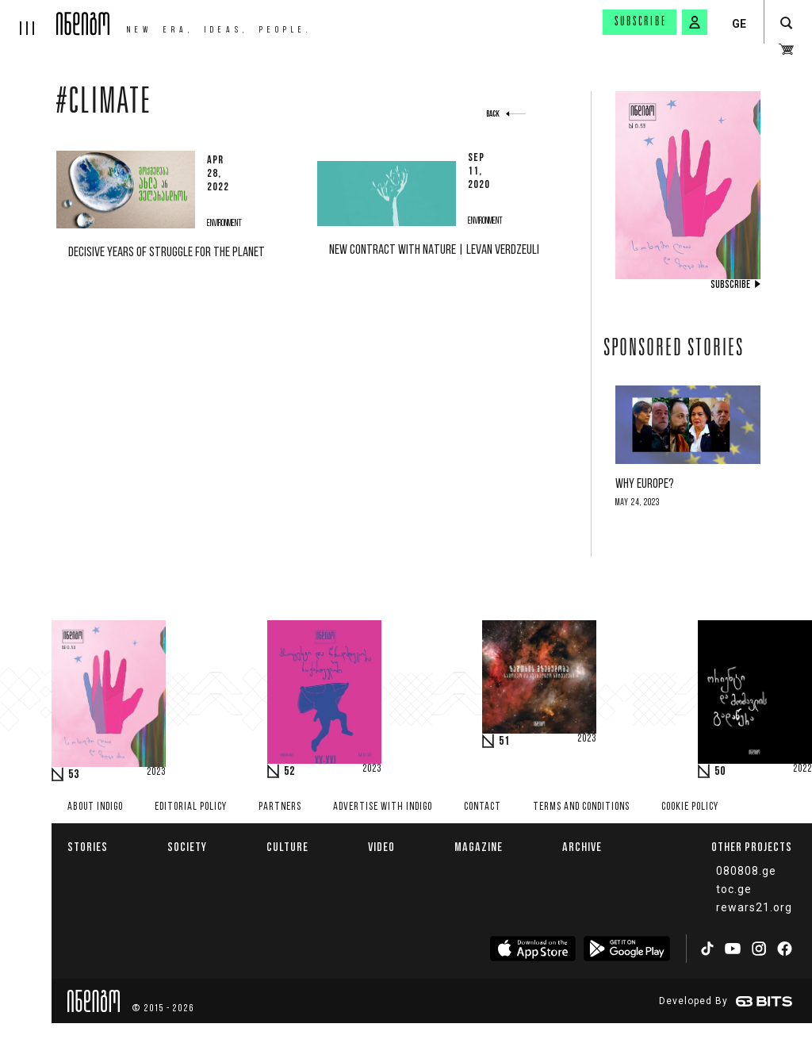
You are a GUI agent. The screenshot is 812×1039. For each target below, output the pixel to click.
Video (381, 846)
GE (739, 23)
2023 (156, 772)
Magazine (478, 846)
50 (720, 771)
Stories (87, 846)
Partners (280, 807)
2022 (802, 769)
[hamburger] (28, 17)
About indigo (95, 807)
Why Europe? (644, 484)
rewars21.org (754, 907)
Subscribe (641, 22)
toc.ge (734, 889)
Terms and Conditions (581, 807)
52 (289, 771)
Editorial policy (191, 807)
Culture (287, 846)
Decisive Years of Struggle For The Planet (166, 252)
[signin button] (694, 22)
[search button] (786, 23)
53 (73, 775)
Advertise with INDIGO (382, 807)
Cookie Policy (689, 807)
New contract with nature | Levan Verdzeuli (434, 250)
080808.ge (746, 871)
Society (187, 846)
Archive (582, 846)
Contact (482, 807)
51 (504, 741)
